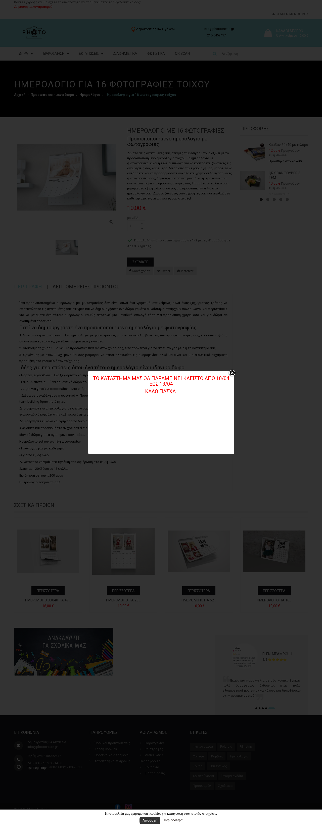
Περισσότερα (173, 820)
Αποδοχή (150, 820)
